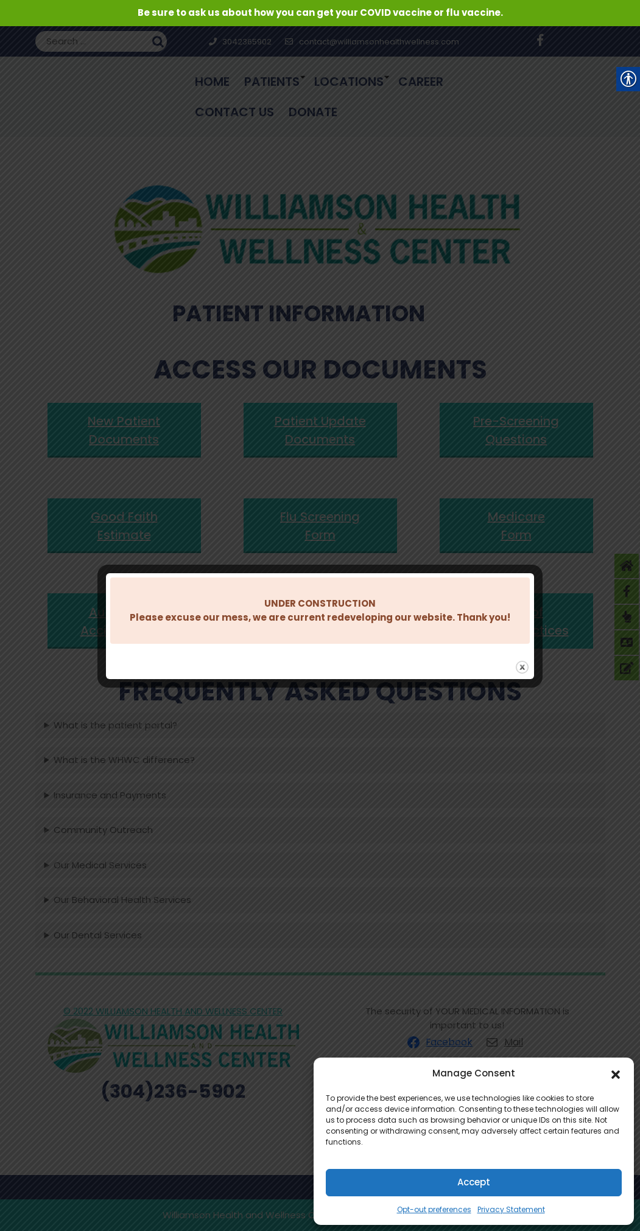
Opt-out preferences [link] (434, 1209)
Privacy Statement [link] (511, 1209)
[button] (616, 1073)
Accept (473, 1182)
